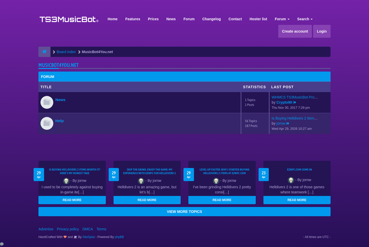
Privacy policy (68, 229)
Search (305, 19)
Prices (153, 19)
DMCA (88, 229)
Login (322, 31)
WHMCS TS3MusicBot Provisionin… (301, 97)
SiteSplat (88, 237)
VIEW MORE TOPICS (184, 212)
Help (59, 120)
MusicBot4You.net (58, 65)
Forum (189, 19)
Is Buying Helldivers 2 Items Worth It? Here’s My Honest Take (74, 171)
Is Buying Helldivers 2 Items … (296, 118)
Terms (101, 229)
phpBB (119, 237)
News (171, 19)
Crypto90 (284, 102)
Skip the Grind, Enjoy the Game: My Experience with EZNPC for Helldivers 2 (149, 171)
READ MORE (72, 200)
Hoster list (258, 19)
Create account (295, 31)
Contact (235, 19)
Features (132, 19)
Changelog (211, 19)
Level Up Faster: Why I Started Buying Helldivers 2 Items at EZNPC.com (225, 171)
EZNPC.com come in (299, 169)
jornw (280, 123)
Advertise (45, 229)
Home (113, 19)
